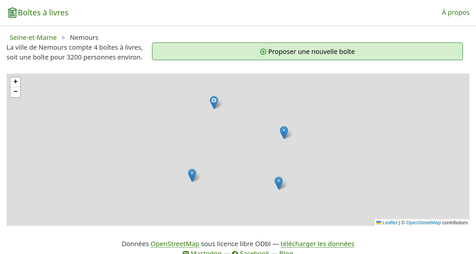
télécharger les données (317, 243)
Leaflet (386, 222)
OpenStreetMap (423, 222)
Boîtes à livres (43, 12)
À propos (455, 12)
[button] (192, 175)
